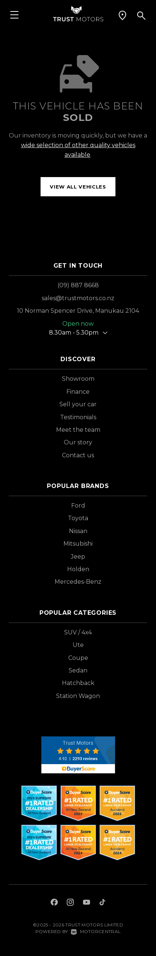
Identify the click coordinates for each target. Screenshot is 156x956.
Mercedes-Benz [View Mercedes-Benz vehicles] (78, 581)
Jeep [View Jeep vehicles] (78, 556)
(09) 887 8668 (78, 285)
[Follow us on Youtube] (86, 903)
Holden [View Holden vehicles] (78, 569)
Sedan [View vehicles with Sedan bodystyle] (78, 670)
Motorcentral (96, 931)
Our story (78, 442)
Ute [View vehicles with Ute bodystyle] (78, 644)
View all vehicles (78, 187)
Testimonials (78, 417)
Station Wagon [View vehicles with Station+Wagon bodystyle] (78, 695)
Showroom (78, 378)
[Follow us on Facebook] (54, 903)
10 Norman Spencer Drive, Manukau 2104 (78, 310)
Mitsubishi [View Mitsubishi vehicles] (78, 543)
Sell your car (78, 404)
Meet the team (78, 429)
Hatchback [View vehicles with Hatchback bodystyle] (78, 683)
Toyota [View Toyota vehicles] (78, 518)
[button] (122, 16)
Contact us (78, 455)
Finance (78, 391)
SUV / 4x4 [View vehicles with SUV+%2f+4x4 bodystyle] (78, 632)
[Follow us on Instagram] (70, 903)
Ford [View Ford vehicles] (78, 505)
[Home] (78, 13)
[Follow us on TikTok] (102, 903)
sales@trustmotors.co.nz (78, 298)
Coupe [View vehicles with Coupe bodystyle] (78, 657)
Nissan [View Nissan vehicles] (78, 531)
